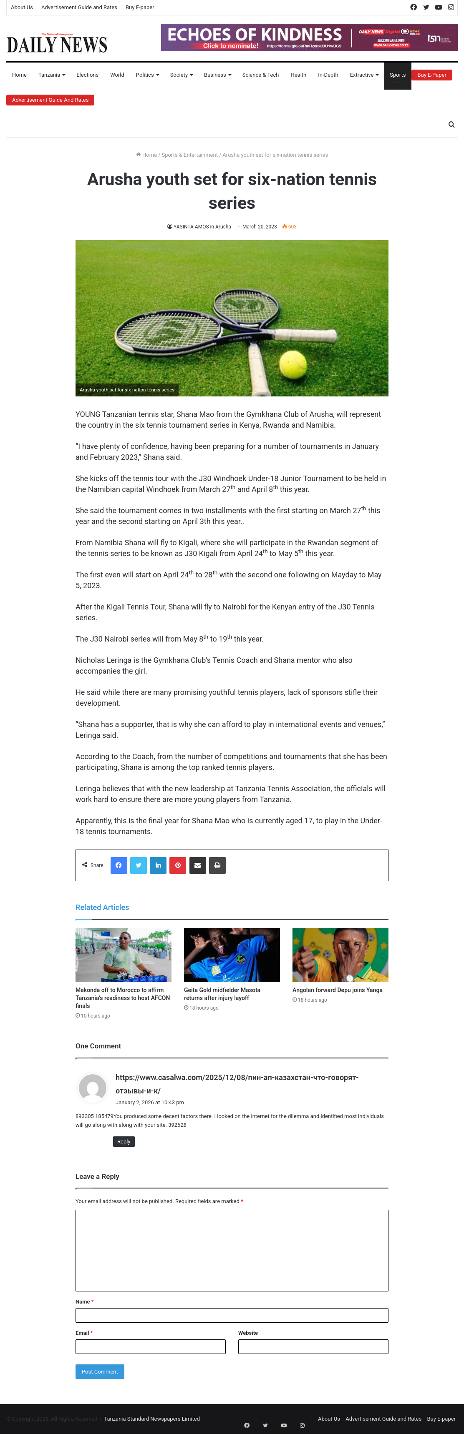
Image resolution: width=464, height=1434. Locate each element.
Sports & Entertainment (189, 155)
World (117, 75)
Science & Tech (260, 75)
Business (215, 75)
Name (85, 1302)
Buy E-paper (140, 7)
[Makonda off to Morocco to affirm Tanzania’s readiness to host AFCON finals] (123, 955)
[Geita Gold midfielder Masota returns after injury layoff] (232, 955)
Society (179, 75)
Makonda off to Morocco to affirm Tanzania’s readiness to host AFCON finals (123, 998)
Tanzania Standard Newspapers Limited (152, 1419)
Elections (87, 75)
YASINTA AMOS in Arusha (202, 227)
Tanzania (49, 75)
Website (248, 1333)
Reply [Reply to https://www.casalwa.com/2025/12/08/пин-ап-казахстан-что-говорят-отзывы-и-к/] (124, 1141)
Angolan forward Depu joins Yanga (338, 990)
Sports (398, 75)
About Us (22, 7)
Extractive (362, 75)
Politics (145, 75)
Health (298, 75)
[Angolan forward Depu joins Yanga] (340, 955)
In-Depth (328, 75)
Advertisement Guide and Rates (79, 7)
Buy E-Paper (431, 75)
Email (84, 1333)
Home (19, 75)
